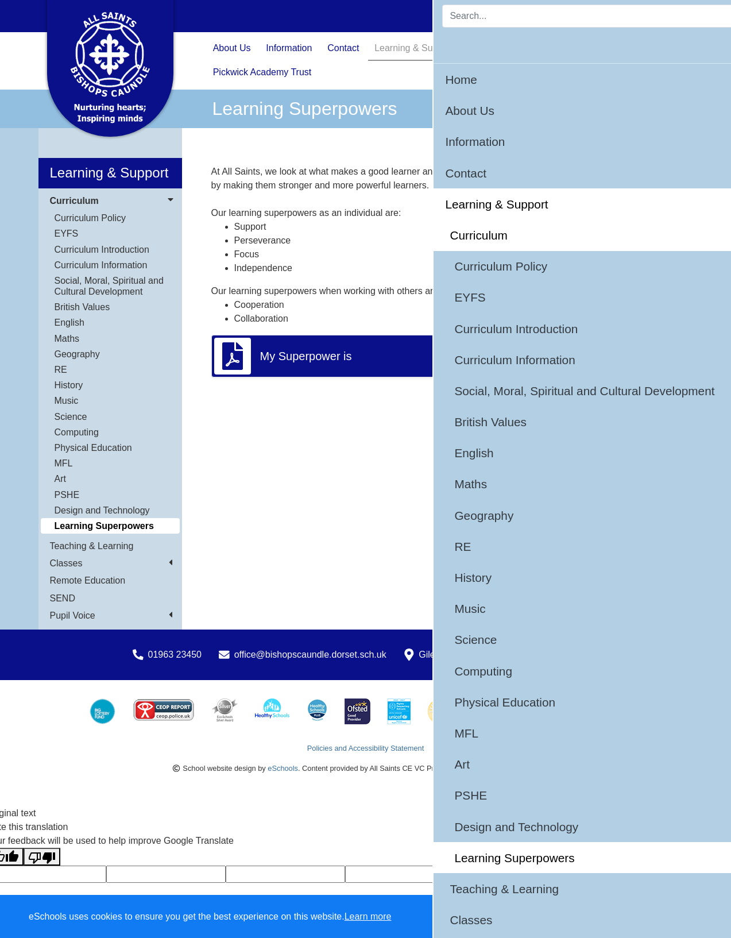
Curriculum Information (101, 265)
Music (67, 401)
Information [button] (289, 48)
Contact (343, 48)
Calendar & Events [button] (616, 48)
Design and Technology (102, 510)
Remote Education (88, 580)
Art (60, 479)
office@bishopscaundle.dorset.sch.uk (310, 654)
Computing (77, 432)
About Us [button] (232, 48)
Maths (67, 338)
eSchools (283, 768)
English (69, 322)
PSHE (67, 495)
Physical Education (93, 448)
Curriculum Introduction (102, 249)
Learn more (368, 916)
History (69, 385)
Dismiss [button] (498, 917)
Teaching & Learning (92, 546)
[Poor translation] (42, 857)
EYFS (67, 233)
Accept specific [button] (564, 917)
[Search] (546, 16)
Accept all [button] (656, 917)
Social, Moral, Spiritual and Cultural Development (109, 286)
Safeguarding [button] (496, 48)
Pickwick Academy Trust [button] (262, 72)
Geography (77, 354)
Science (71, 417)
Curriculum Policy (90, 218)
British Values (82, 307)
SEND (62, 598)
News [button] (550, 48)
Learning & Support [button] (414, 48)
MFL (64, 463)
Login (664, 16)
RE (61, 370)
